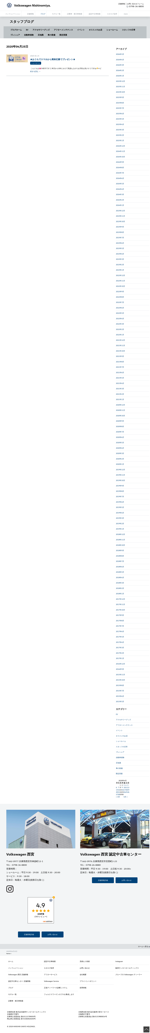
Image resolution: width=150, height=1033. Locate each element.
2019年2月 (120, 523)
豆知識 (40, 35)
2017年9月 (120, 615)
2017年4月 (120, 642)
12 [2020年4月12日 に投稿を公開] (128, 787)
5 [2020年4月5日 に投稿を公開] (127, 785)
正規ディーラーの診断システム (55, 988)
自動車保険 (29, 35)
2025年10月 (120, 92)
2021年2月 (120, 394)
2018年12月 (120, 534)
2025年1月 (120, 140)
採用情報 (83, 988)
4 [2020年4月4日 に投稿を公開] (125, 785)
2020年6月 (120, 437)
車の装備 (51, 35)
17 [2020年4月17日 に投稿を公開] (124, 790)
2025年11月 (120, 86)
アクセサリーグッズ (41, 30)
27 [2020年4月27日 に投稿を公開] (117, 794)
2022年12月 (120, 275)
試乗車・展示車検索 (15, 1001)
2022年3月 (120, 324)
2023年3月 (120, 259)
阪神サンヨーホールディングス (127, 968)
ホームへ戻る (144, 946)
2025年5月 (120, 119)
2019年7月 (120, 496)
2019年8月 (120, 491)
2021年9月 (120, 356)
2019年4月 (120, 513)
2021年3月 (120, 388)
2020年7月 (120, 432)
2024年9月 (120, 162)
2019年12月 (120, 469)
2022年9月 (120, 291)
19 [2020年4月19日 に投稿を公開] (128, 790)
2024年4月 (120, 189)
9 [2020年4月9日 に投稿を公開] (122, 787)
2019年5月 (120, 507)
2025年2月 (120, 135)
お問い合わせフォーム (135, 4)
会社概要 (83, 974)
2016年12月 (120, 664)
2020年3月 (120, 453)
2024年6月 (120, 178)
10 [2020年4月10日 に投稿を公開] (124, 787)
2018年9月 (120, 550)
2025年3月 (120, 130)
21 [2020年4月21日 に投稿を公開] (119, 792)
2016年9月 (120, 669)
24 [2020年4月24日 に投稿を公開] (124, 792)
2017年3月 (120, 647)
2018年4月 (120, 577)
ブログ (10, 988)
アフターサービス (50, 974)
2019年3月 (120, 518)
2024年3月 (120, 194)
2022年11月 (120, 281)
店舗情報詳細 (29, 934)
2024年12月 (120, 146)
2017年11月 (120, 604)
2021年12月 (120, 340)
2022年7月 (120, 302)
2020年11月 (120, 410)
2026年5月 (120, 54)
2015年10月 (120, 680)
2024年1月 (120, 205)
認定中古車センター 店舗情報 (19, 981)
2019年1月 (120, 529)
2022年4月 (120, 318)
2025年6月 (120, 113)
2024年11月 (120, 151)
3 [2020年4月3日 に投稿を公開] (124, 785)
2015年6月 (120, 696)
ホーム (10, 961)
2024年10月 (120, 157)
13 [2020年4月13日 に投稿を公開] (117, 790)
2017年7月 (120, 626)
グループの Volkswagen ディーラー (128, 974)
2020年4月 (120, 448)
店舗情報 (121, 4)
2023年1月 (120, 270)
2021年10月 (120, 351)
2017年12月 (120, 599)
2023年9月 (120, 227)
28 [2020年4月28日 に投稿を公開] (119, 794)
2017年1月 (120, 658)
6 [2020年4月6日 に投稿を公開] (116, 787)
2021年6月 (120, 372)
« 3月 (118, 797)
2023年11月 (120, 216)
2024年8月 (120, 167)
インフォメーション (15, 968)
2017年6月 (120, 631)
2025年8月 (120, 103)
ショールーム (112, 30)
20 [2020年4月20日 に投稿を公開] (117, 792)
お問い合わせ (53, 934)
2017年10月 (120, 610)
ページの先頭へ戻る (146, 1029)
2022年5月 (120, 313)
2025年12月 (120, 81)
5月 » (125, 797)
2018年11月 (120, 539)
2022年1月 (120, 335)
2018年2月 (120, 588)
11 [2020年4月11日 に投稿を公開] (126, 787)
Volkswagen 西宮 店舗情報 (18, 974)
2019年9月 (120, 486)
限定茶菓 (63, 35)
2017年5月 (120, 637)
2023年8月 (120, 232)
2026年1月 (120, 76)
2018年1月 (120, 593)
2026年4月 (120, 59)
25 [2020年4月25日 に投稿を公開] (126, 792)
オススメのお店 (95, 30)
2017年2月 (120, 653)
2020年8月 (120, 426)
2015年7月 (120, 691)
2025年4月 (120, 124)
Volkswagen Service (51, 981)
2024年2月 (120, 200)
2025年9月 (120, 97)
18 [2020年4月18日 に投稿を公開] (126, 790)
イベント (81, 30)
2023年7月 (120, 237)
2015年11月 (120, 674)
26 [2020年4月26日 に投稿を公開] (128, 792)
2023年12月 (120, 210)
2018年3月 (120, 583)
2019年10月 (120, 480)
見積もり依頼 (85, 961)
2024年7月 (120, 173)
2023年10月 (120, 221)
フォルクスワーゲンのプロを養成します (59, 994)
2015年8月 (120, 685)
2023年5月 (120, 248)
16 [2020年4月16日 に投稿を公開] (123, 790)
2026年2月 (120, 70)
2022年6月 (120, 308)
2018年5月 (120, 572)
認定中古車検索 (50, 961)
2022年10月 (120, 286)
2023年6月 (120, 243)
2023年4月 (120, 254)
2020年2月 (120, 459)
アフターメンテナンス (63, 30)
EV (27, 30)
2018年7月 (120, 561)
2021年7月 (120, 367)
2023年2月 (120, 264)
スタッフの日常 (128, 30)
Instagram (119, 961)
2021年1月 (120, 399)
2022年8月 (120, 297)
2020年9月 (120, 421)
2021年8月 (120, 362)
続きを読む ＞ (35, 71)
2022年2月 (120, 329)
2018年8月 (120, 556)
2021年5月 (120, 378)
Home (8, 953)
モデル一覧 (12, 994)
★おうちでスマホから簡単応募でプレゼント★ (52, 59)
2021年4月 (120, 383)
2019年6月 (120, 502)
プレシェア (15, 35)
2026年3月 (120, 65)
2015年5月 (120, 701)
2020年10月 (120, 415)
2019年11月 (120, 475)
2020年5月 (120, 442)
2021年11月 (120, 345)
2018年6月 (120, 567)
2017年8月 (120, 620)
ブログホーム (16, 30)
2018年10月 (120, 545)
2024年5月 (120, 183)
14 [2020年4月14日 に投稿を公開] (119, 790)
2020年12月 (120, 405)
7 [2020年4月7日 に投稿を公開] (118, 787)
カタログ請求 (49, 968)
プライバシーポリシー (88, 981)
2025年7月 (120, 108)
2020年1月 (120, 464)
